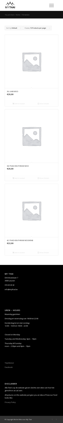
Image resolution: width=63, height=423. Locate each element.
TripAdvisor (9, 363)
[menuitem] (51, 5)
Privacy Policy (10, 402)
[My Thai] (26, 5)
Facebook (9, 367)
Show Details (43, 104)
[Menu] (50, 5)
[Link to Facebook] (52, 419)
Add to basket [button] (19, 104)
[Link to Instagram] (56, 419)
